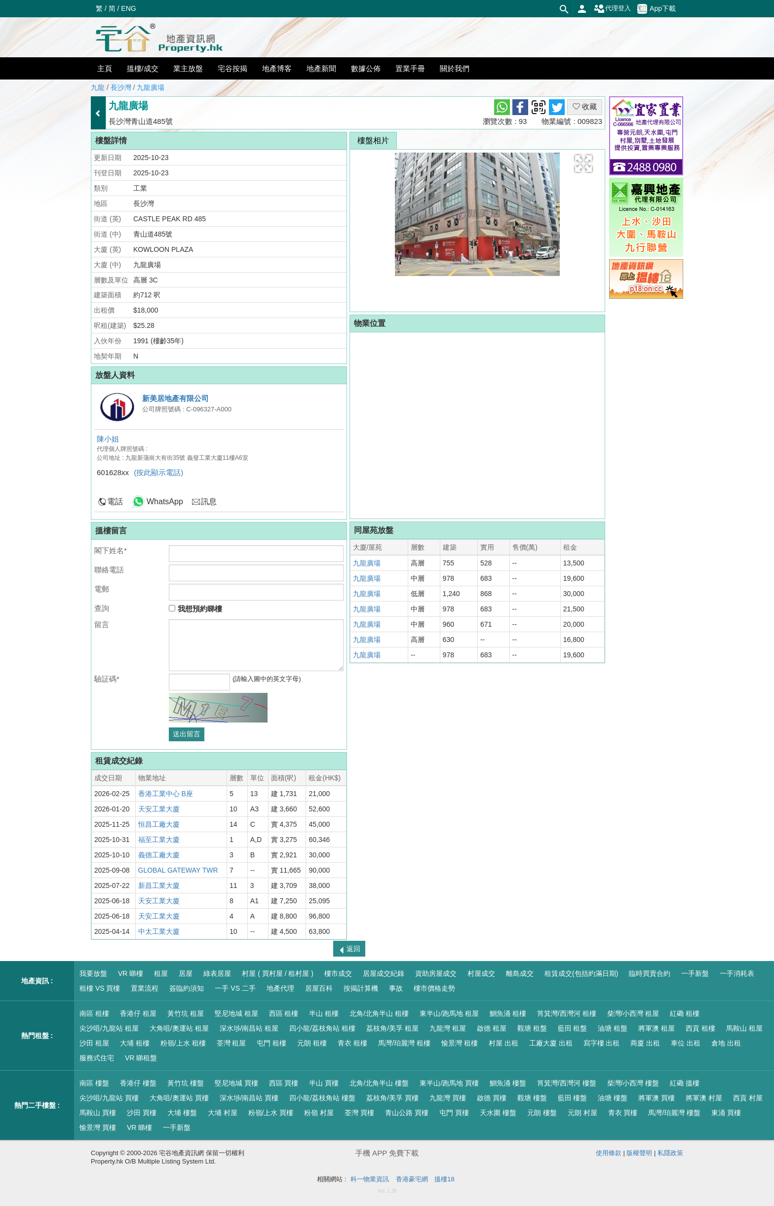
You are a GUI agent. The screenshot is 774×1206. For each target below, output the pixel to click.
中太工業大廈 (159, 931)
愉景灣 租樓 (459, 1043)
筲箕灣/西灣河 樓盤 (566, 1083)
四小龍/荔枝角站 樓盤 (322, 1098)
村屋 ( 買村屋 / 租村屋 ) (277, 973)
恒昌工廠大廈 (159, 824)
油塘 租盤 (612, 1028)
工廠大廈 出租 (551, 1043)
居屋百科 (319, 988)
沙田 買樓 (141, 1113)
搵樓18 (444, 1179)
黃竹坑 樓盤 (185, 1083)
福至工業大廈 (159, 840)
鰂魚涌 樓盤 (508, 1083)
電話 (115, 501)
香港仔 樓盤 (138, 1083)
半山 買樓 (324, 1083)
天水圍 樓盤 (498, 1113)
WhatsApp (165, 501)
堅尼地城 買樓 (236, 1083)
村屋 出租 (503, 1043)
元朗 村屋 (582, 1113)
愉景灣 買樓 (97, 1127)
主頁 (104, 68)
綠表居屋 (217, 973)
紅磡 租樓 (684, 1013)
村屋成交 (481, 973)
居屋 (186, 973)
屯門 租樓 (271, 1043)
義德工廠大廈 (159, 855)
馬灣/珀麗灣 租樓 (404, 1043)
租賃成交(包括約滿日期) (581, 973)
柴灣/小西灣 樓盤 (633, 1083)
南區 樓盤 (94, 1083)
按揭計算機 (361, 988)
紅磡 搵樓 (684, 1083)
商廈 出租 (645, 1043)
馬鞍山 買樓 (97, 1113)
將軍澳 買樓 (656, 1098)
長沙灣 (121, 87)
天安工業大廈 (159, 809)
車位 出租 (685, 1043)
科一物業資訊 (369, 1179)
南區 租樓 (94, 1013)
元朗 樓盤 (542, 1113)
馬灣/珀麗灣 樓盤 (674, 1113)
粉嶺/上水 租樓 (183, 1043)
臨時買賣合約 (649, 973)
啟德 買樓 (491, 1098)
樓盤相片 (373, 140)
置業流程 (144, 988)
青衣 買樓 (623, 1113)
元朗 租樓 (312, 1043)
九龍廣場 (150, 87)
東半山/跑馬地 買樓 (449, 1083)
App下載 (656, 9)
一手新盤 (695, 973)
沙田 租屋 (94, 1043)
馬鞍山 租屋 (744, 1028)
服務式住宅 (96, 1058)
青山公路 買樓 (406, 1113)
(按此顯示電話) (158, 472)
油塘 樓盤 (612, 1098)
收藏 (585, 106)
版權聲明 (639, 1153)
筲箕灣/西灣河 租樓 (566, 1013)
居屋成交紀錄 (383, 973)
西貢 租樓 (700, 1028)
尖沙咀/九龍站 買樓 (109, 1098)
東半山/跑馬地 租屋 (449, 1013)
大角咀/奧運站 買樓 (179, 1098)
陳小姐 (108, 439)
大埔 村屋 (222, 1113)
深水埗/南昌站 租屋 (249, 1028)
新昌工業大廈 (159, 885)
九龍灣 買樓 (447, 1098)
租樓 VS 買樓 (99, 988)
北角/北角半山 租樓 (379, 1013)
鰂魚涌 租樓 (508, 1013)
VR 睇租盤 (141, 1058)
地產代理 (280, 988)
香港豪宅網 (412, 1179)
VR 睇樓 (130, 973)
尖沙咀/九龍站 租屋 (109, 1028)
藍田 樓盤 (572, 1098)
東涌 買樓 (726, 1113)
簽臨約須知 (186, 988)
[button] (583, 163)
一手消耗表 (737, 973)
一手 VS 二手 (235, 988)
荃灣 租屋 (231, 1043)
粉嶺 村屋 (319, 1113)
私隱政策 (670, 1153)
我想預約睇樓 (195, 608)
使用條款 (608, 1153)
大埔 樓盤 (182, 1113)
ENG (128, 8)
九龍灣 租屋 (447, 1028)
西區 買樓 (284, 1083)
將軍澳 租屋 (656, 1028)
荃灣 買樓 (359, 1113)
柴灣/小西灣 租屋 (633, 1013)
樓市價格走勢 (434, 988)
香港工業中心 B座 (165, 794)
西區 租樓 (284, 1013)
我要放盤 (93, 973)
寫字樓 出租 (601, 1043)
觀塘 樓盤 (532, 1098)
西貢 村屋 (748, 1098)
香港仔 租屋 (138, 1013)
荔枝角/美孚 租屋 (392, 1028)
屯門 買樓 (454, 1113)
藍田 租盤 (572, 1028)
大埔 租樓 (135, 1043)
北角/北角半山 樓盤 (379, 1083)
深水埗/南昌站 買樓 (249, 1098)
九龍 (98, 87)
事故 (396, 988)
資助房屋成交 (436, 973)
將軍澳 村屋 (704, 1098)
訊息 (209, 501)
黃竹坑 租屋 (185, 1013)
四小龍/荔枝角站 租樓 (322, 1028)
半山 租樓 (324, 1013)
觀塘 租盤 (532, 1028)
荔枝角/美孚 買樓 (392, 1098)
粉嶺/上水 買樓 (271, 1113)
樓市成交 (338, 973)
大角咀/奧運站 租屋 (179, 1028)
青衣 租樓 (352, 1043)
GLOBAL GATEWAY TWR (178, 870)
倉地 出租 (726, 1043)
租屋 (161, 973)
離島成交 (520, 973)
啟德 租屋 (491, 1028)
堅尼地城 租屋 (236, 1013)
